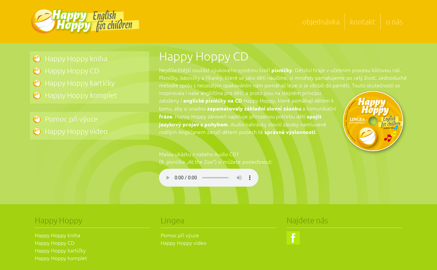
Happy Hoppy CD (72, 70)
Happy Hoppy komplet (81, 95)
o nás (394, 21)
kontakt (362, 21)
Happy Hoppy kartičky (80, 82)
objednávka (321, 21)
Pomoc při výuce (71, 118)
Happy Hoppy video (76, 131)
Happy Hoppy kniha (76, 58)
